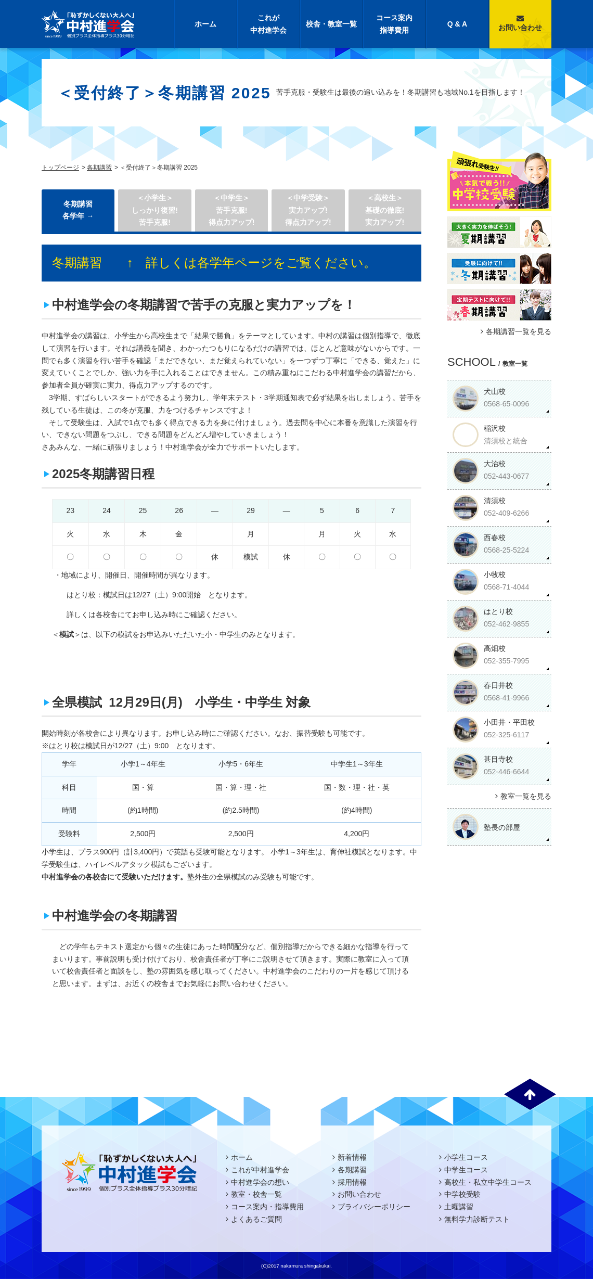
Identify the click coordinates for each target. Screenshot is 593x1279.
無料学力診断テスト (477, 1219)
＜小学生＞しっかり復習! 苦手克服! (155, 210)
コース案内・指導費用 (267, 1207)
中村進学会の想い (260, 1182)
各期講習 (99, 167)
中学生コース (466, 1170)
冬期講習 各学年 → (78, 210)
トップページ (60, 167)
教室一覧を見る (522, 796)
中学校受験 (462, 1194)
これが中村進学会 (268, 24)
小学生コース (466, 1157)
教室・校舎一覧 (256, 1194)
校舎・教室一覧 (331, 24)
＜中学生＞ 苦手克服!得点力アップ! (232, 210)
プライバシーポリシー (374, 1207)
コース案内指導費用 (394, 24)
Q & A (457, 24)
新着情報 (352, 1157)
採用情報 (352, 1182)
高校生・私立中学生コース (488, 1182)
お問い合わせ (520, 23)
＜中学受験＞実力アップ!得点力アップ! (308, 210)
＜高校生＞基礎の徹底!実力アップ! (384, 210)
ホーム (205, 24)
